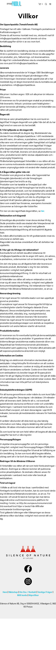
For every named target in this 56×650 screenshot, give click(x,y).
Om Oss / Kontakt (27, 592)
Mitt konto (22, 595)
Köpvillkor (34, 595)
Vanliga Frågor (45, 592)
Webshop (13, 592)
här (42, 211)
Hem (5, 592)
